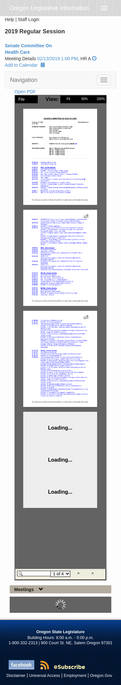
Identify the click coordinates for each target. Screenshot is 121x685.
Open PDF (25, 91)
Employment (75, 675)
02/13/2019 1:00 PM (57, 58)
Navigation (23, 80)
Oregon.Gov (101, 675)
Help (9, 19)
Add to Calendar (25, 65)
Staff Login (28, 19)
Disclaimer (15, 675)
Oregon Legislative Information (49, 8)
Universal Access (44, 675)
